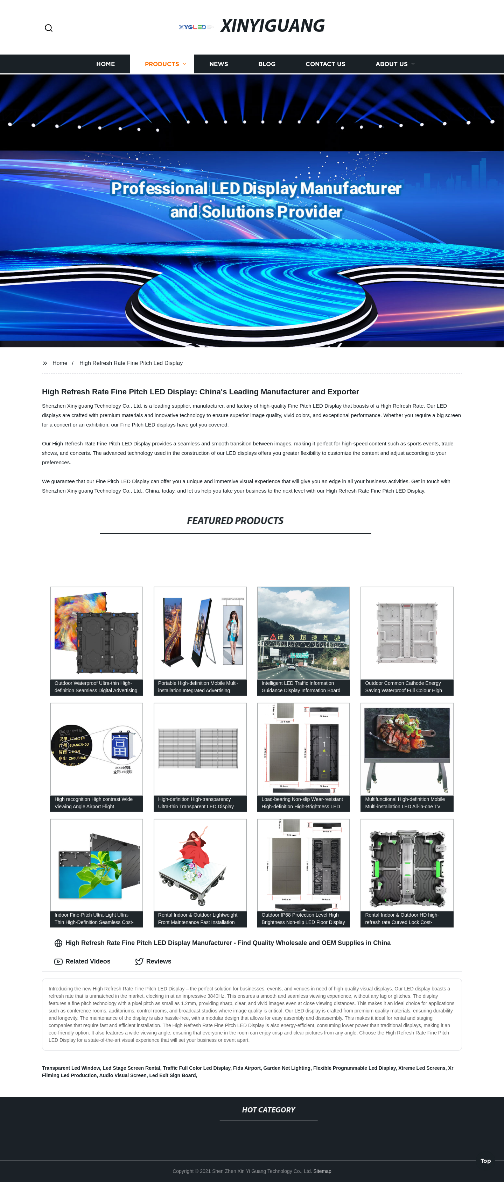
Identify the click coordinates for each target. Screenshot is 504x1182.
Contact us (325, 63)
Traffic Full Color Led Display (197, 1068)
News (218, 63)
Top (486, 1163)
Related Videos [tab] (82, 962)
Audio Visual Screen (123, 1075)
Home (105, 63)
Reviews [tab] (153, 962)
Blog (266, 63)
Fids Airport (247, 1068)
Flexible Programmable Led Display (354, 1068)
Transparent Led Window (71, 1068)
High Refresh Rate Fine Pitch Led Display (131, 363)
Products (162, 63)
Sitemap (322, 1171)
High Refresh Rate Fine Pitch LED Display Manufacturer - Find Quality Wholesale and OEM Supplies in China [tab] (222, 943)
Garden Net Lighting (287, 1068)
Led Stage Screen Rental (131, 1068)
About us (392, 63)
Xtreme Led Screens (422, 1068)
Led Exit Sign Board (172, 1075)
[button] (48, 28)
